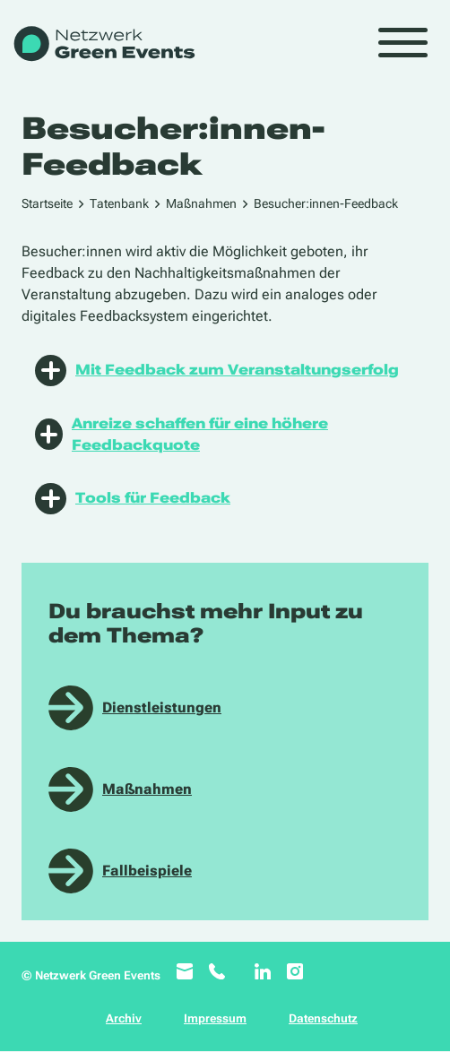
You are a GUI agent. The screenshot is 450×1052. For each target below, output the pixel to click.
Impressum (215, 1018)
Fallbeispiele (147, 870)
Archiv (124, 1018)
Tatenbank (119, 203)
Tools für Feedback (132, 498)
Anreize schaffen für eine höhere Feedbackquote (181, 434)
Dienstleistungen (161, 707)
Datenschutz (323, 1018)
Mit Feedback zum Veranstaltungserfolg (217, 370)
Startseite (47, 203)
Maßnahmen (201, 203)
